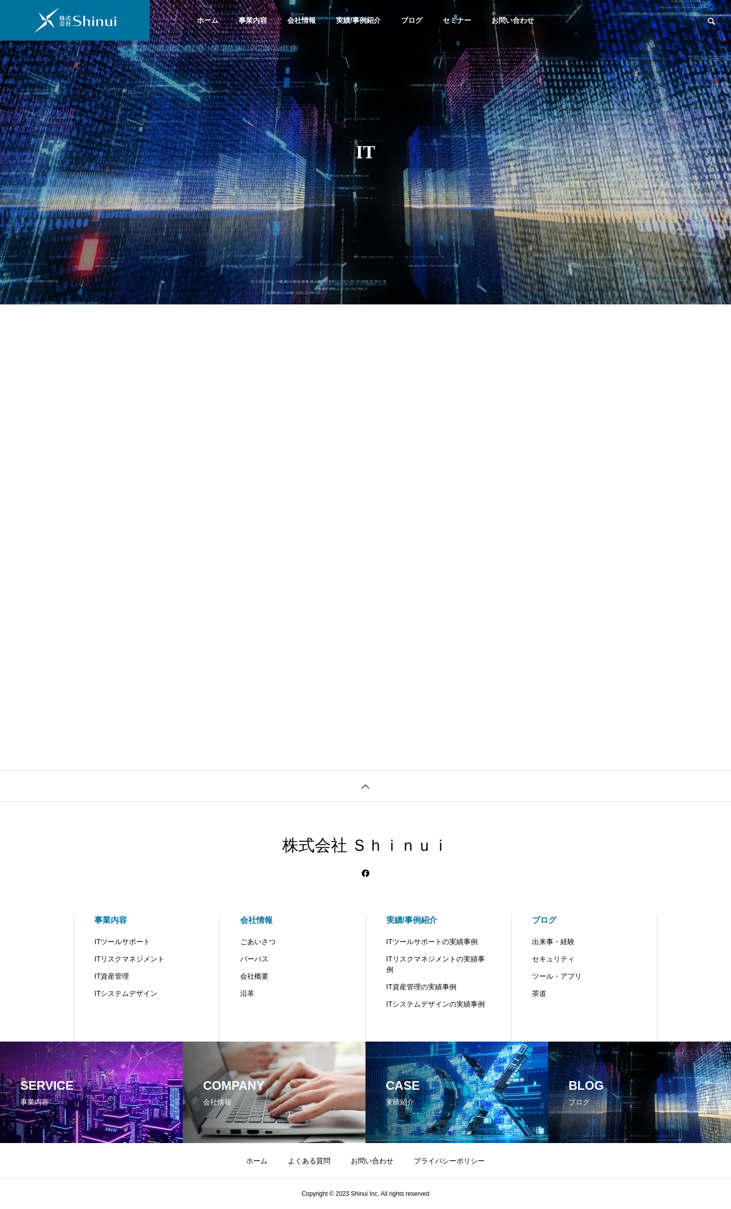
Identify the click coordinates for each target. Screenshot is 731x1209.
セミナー (457, 20)
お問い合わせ (512, 20)
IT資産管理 (111, 976)
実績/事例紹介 (358, 20)
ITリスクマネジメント (129, 959)
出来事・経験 (553, 942)
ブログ (411, 20)
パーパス (254, 959)
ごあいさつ (258, 942)
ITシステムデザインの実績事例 (435, 1004)
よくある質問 (309, 1161)
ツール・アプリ (557, 976)
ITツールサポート (122, 942)
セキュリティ (553, 959)
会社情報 (301, 20)
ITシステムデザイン (125, 993)
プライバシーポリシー (449, 1161)
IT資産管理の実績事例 (421, 987)
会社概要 (254, 976)
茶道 (539, 993)
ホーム (207, 20)
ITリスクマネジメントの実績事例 (435, 964)
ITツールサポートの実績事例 (432, 942)
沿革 (247, 993)
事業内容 (253, 20)
